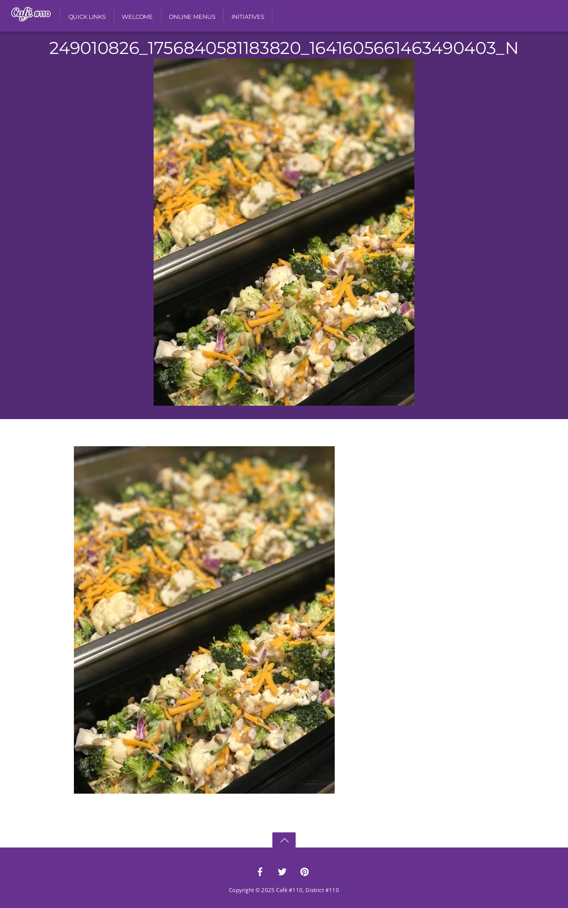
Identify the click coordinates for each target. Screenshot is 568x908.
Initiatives (247, 16)
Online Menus (192, 16)
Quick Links (87, 16)
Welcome (137, 16)
